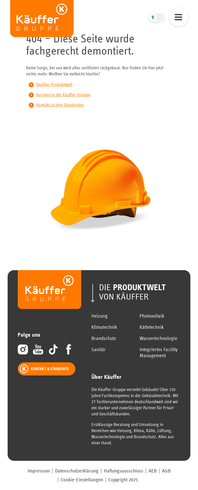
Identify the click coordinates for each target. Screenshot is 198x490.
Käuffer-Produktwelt (54, 85)
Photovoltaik (152, 316)
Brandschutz (103, 338)
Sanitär (98, 349)
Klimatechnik (104, 327)
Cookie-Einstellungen (82, 479)
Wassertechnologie (158, 338)
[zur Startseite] (42, 18)
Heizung (99, 316)
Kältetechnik (152, 327)
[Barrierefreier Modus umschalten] (156, 17)
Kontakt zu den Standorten (60, 105)
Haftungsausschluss (123, 470)
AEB (152, 470)
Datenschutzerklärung (76, 470)
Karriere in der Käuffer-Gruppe (63, 95)
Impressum (39, 470)
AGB (166, 470)
